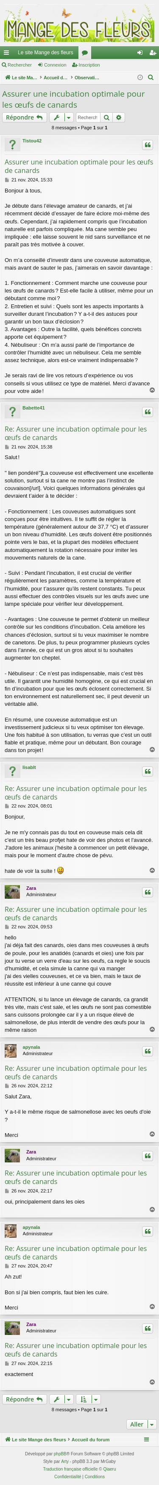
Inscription (89, 64)
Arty (65, 1461)
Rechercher (20, 64)
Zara (31, 888)
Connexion (55, 64)
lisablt (29, 767)
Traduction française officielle (70, 1469)
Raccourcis (8, 54)
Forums (86, 54)
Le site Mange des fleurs (45, 53)
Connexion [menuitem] (141, 54)
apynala (31, 1047)
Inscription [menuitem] (154, 54)
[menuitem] (151, 77)
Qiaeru (109, 1469)
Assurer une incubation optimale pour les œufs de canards (73, 99)
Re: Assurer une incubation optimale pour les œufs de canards (76, 433)
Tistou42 (32, 140)
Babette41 (33, 407)
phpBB (60, 1454)
